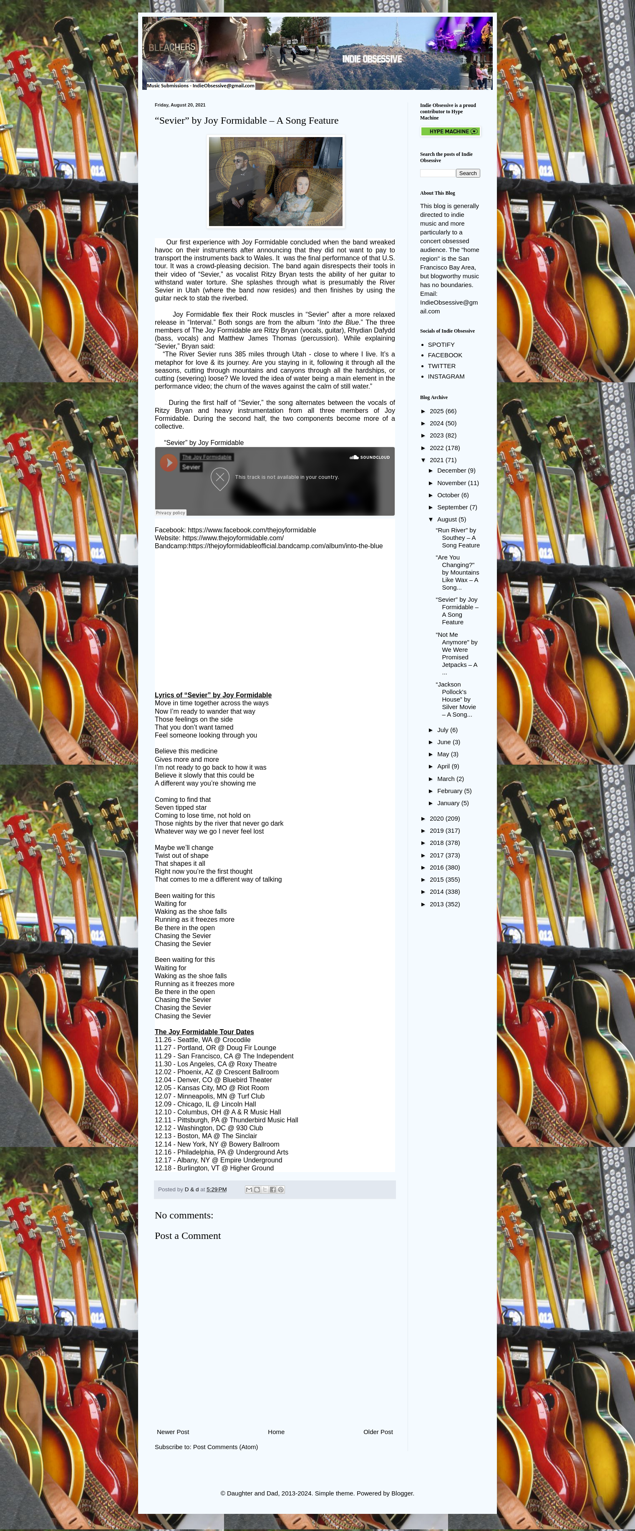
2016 (438, 867)
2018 (438, 842)
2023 (438, 435)
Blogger (402, 1493)
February (450, 790)
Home (276, 1431)
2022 (438, 447)
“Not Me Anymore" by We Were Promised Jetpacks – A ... (457, 653)
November (452, 482)
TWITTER (442, 365)
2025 (438, 411)
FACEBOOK (445, 355)
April (444, 766)
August (448, 519)
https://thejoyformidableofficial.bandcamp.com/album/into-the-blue (286, 545)
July (443, 729)
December (452, 470)
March (446, 778)
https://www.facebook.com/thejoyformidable (252, 530)
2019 (438, 830)
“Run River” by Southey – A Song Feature (458, 537)
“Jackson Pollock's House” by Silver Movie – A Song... (456, 699)
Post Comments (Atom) (225, 1446)
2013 (438, 904)
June (445, 741)
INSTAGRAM (446, 376)
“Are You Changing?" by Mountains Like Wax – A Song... (457, 572)
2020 (438, 818)
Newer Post (173, 1431)
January (449, 802)
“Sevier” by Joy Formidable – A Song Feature (457, 611)
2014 (438, 891)
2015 (438, 879)
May (444, 754)
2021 (438, 459)
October (449, 494)
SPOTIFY (441, 344)
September (453, 507)
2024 (438, 423)
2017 (438, 855)
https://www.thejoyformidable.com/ (233, 538)
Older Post (378, 1431)
